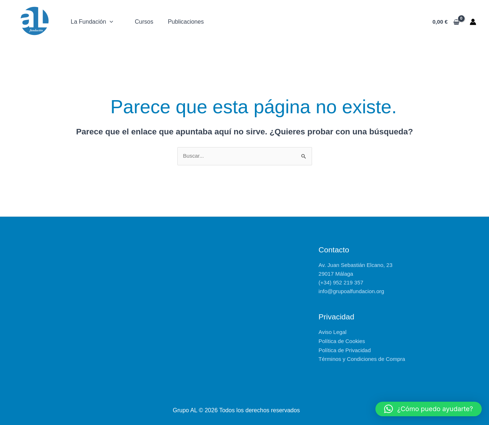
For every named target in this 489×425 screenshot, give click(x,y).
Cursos (142, 22)
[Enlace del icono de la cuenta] (473, 22)
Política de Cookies (342, 341)
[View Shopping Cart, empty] (446, 22)
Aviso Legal (333, 332)
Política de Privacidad (345, 350)
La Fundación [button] (91, 22)
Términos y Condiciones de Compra (362, 358)
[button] (108, 22)
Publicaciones (183, 22)
